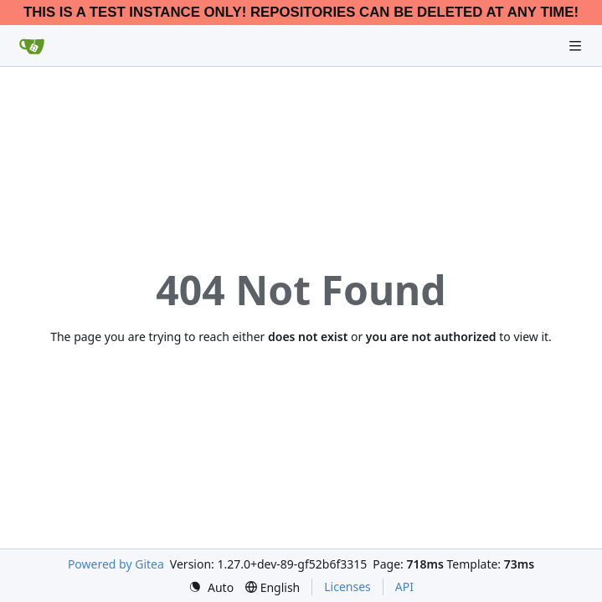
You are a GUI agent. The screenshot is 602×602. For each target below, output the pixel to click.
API (404, 586)
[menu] (211, 587)
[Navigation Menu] (577, 45)
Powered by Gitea (116, 564)
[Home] (31, 46)
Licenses (347, 586)
